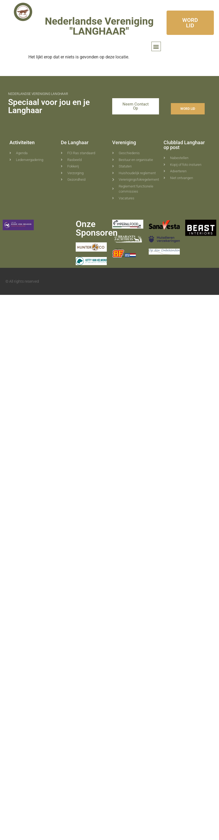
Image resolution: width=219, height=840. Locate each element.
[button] (156, 46)
